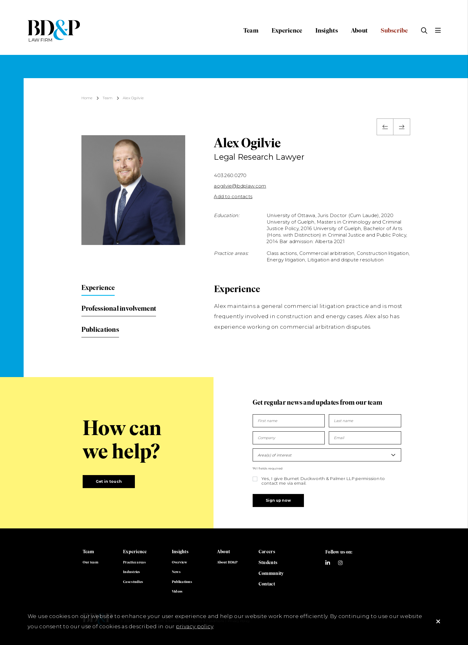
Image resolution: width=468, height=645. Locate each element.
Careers (267, 551)
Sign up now (278, 500)
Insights (326, 30)
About (359, 30)
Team (251, 30)
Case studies (133, 582)
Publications (100, 329)
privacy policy (194, 626)
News (176, 572)
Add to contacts (233, 196)
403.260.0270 (230, 175)
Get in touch (109, 481)
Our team (90, 562)
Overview (179, 562)
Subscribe (394, 30)
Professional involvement (118, 308)
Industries (131, 572)
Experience (287, 30)
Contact (267, 584)
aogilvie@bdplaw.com (240, 186)
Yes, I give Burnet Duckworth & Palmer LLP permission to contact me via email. (323, 481)
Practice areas (134, 562)
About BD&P (227, 562)
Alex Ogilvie (133, 98)
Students (268, 562)
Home (87, 98)
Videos (177, 591)
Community (271, 573)
